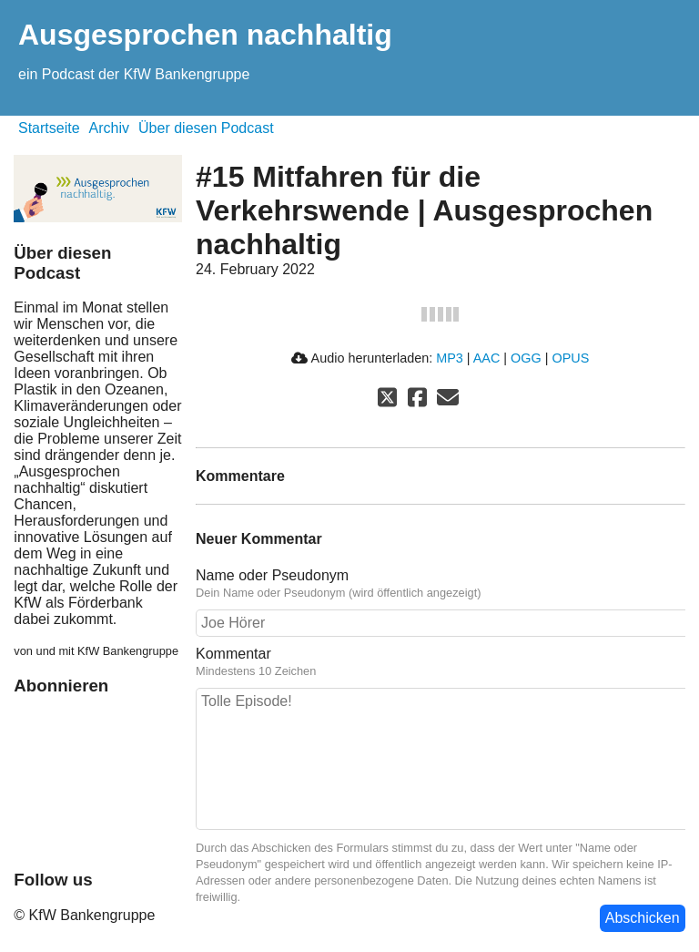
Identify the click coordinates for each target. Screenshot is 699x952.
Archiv (109, 128)
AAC (487, 358)
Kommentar (233, 653)
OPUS (570, 358)
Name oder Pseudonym (272, 575)
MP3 (449, 358)
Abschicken (642, 918)
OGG (526, 358)
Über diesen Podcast (206, 128)
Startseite (49, 128)
